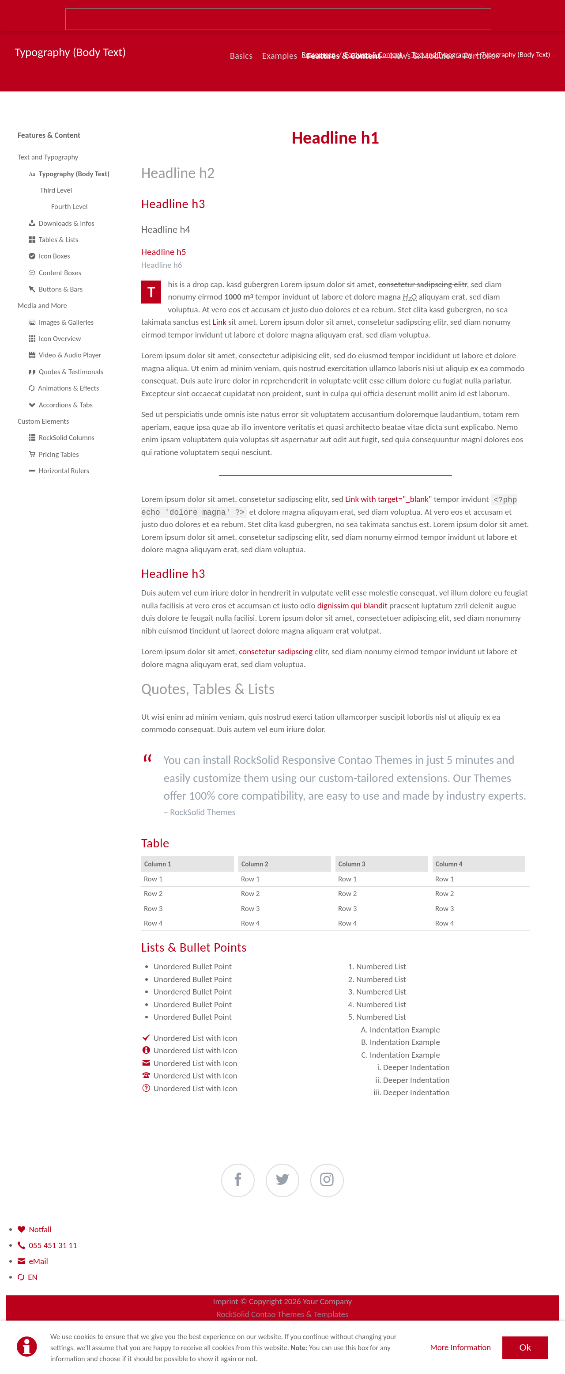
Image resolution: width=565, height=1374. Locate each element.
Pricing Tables (59, 454)
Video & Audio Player (70, 354)
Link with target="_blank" (388, 499)
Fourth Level (69, 206)
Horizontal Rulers (64, 470)
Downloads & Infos (66, 223)
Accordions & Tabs (66, 404)
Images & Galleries (66, 322)
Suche (278, 19)
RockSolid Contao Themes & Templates (283, 1314)
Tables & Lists (58, 239)
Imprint (225, 1301)
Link (219, 322)
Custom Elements (43, 421)
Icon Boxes (54, 255)
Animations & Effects (68, 387)
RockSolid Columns (66, 437)
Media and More (42, 305)
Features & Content (49, 135)
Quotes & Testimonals (71, 371)
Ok (525, 1347)
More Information (460, 1347)
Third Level (56, 190)
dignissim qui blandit (352, 605)
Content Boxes (60, 272)
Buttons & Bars (61, 289)
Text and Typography (48, 156)
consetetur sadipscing (276, 651)
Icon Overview (60, 338)
